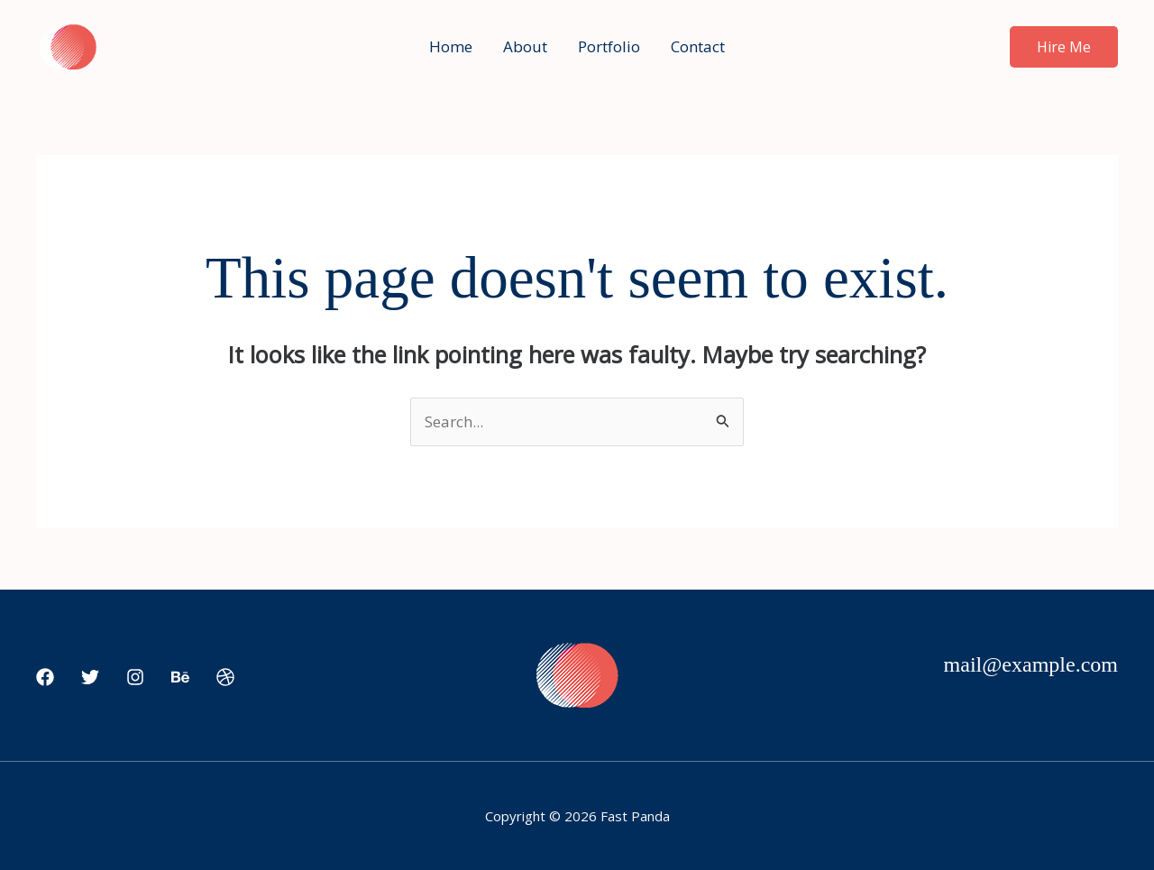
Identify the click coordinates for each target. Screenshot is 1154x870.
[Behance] (180, 677)
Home (450, 46)
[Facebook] (45, 677)
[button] (1064, 47)
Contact (698, 46)
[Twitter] (90, 677)
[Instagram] (135, 677)
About (525, 46)
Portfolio (609, 46)
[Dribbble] (225, 677)
